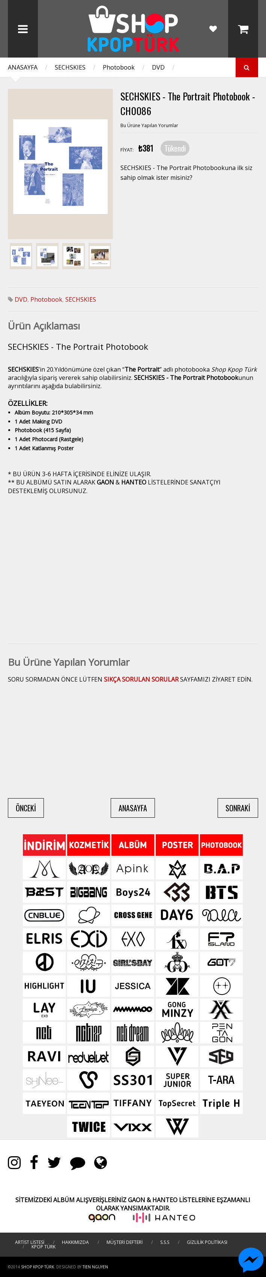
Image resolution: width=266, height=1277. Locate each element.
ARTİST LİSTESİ (29, 1242)
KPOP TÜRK (44, 1247)
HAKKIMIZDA (75, 1242)
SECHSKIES (70, 67)
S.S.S (164, 1242)
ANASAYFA (23, 67)
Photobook (119, 67)
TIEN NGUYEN (95, 1266)
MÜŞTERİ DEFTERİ (125, 1242)
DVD (158, 67)
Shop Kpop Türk (37, 1266)
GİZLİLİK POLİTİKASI (207, 1242)
